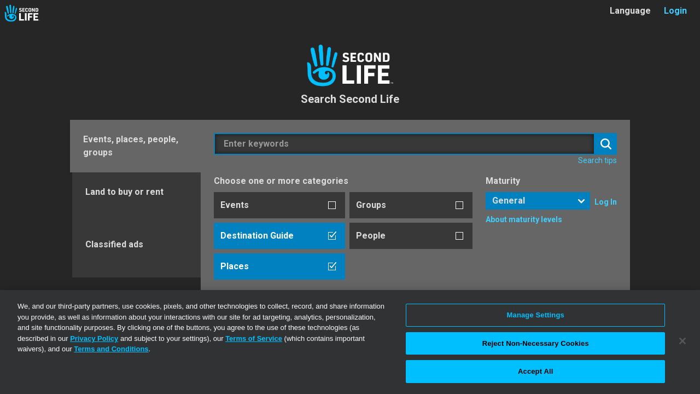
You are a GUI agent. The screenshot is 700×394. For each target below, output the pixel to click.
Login (675, 10)
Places (234, 266)
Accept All (535, 371)
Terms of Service (253, 338)
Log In (605, 202)
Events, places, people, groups (130, 146)
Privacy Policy (94, 338)
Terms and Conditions (111, 349)
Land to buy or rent (124, 192)
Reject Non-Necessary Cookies (535, 343)
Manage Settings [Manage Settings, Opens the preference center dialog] (535, 315)
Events (234, 205)
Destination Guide (257, 235)
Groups (371, 205)
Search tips (597, 160)
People (371, 235)
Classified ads (114, 244)
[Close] (682, 341)
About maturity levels (524, 219)
